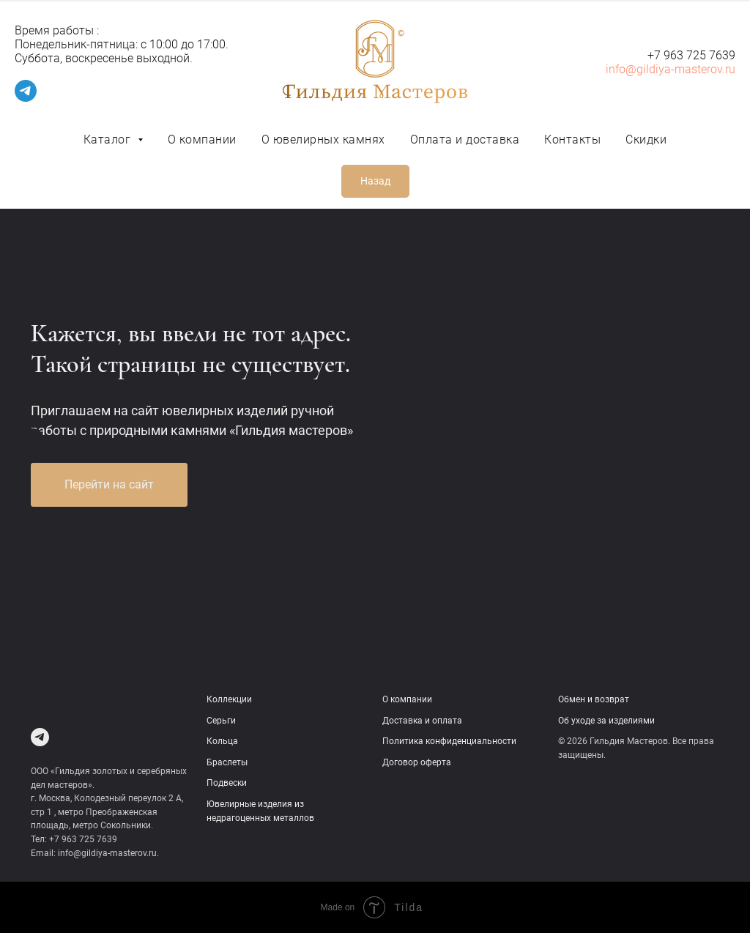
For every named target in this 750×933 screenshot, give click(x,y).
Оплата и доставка (465, 139)
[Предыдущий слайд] (33, 439)
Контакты (572, 139)
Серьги (221, 720)
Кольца (222, 741)
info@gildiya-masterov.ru (670, 69)
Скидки (646, 139)
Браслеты (227, 762)
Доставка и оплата (422, 720)
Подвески (227, 783)
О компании (202, 139)
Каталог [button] (108, 139)
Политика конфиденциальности (449, 741)
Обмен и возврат (593, 699)
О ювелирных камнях (323, 139)
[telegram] (26, 98)
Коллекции (229, 699)
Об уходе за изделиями (606, 720)
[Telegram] (40, 737)
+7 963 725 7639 (691, 55)
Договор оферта (416, 762)
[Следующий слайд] (717, 439)
